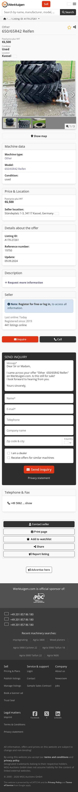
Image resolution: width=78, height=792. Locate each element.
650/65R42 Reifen (15, 169)
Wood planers (57, 639)
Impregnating (20, 639)
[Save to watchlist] (69, 27)
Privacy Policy (55, 782)
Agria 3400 (39, 639)
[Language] (69, 4)
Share (39, 546)
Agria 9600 (53, 655)
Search (68, 12)
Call (58, 339)
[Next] (72, 95)
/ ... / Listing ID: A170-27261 (20, 18)
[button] (74, 4)
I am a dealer (19, 453)
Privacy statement (39, 478)
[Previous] (5, 95)
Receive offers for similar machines (32, 457)
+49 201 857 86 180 (21, 614)
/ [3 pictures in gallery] (70, 126)
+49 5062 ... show (19, 503)
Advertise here (39, 570)
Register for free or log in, (35, 304)
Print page (39, 531)
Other (8, 158)
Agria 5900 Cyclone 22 (25, 647)
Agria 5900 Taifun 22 (30, 655)
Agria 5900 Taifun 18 (53, 647)
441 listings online (16, 325)
